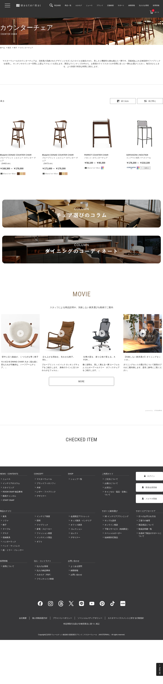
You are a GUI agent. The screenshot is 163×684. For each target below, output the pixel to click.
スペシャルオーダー (113, 533)
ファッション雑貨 (44, 533)
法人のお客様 (42, 566)
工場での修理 (144, 520)
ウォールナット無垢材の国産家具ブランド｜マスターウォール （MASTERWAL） (81, 635)
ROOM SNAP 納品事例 (12, 492)
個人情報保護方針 (39, 618)
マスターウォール (44, 479)
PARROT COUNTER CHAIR (96, 155)
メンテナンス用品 (44, 537)
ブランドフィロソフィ (46, 483)
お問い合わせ (76, 575)
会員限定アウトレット (80, 516)
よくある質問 (76, 566)
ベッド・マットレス (11, 546)
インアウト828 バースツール (138, 158)
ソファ (5, 520)
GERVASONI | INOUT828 (137, 155)
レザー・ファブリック (46, 492)
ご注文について (111, 479)
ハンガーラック (9, 542)
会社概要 (23, 618)
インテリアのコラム (11, 483)
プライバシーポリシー (62, 618)
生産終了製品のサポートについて (150, 534)
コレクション (76, 529)
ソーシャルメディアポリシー (90, 618)
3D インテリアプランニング (116, 516)
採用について (8, 566)
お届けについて (111, 483)
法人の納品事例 (43, 570)
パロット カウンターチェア (96, 158)
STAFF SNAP (8, 500)
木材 (38, 487)
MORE (81, 381)
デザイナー (41, 496)
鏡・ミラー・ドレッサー (13, 550)
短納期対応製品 (111, 537)
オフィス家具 (76, 525)
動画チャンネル (9, 496)
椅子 (5, 525)
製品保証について (146, 525)
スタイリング (8, 487)
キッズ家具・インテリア (81, 520)
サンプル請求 (110, 520)
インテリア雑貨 (43, 516)
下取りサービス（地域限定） (117, 529)
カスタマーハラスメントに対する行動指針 (126, 618)
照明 (38, 520)
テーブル (6, 529)
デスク (5, 533)
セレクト (74, 533)
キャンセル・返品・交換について (116, 493)
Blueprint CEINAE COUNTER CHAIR (16, 155)
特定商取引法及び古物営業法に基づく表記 (81, 624)
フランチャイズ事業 (45, 579)
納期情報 (74, 570)
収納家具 (6, 537)
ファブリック (42, 525)
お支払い (108, 487)
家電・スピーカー (44, 529)
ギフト (39, 542)
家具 (5, 516)
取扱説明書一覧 (145, 529)
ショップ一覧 (76, 479)
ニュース (6, 479)
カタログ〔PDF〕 (44, 575)
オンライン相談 (111, 525)
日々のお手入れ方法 (147, 516)
